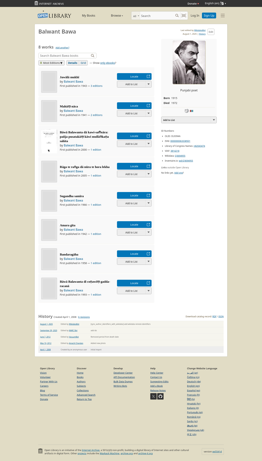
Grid (83, 63)
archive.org (127, 453)
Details (72, 63)
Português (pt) (195, 412)
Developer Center (123, 372)
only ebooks (107, 63)
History (202, 33)
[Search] (157, 15)
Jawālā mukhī (69, 77)
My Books (88, 15)
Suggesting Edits (159, 381)
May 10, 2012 (45, 343)
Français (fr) (193, 394)
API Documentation (124, 377)
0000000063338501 (180, 141)
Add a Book (156, 386)
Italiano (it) (193, 408)
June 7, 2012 (45, 337)
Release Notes (158, 390)
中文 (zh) (191, 434)
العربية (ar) (192, 372)
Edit (211, 32)
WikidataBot (200, 30)
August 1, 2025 (46, 324)
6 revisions (84, 317)
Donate (193, 3)
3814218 (175, 150)
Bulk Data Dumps (123, 381)
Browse (113, 15)
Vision (43, 372)
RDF (214, 316)
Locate (134, 76)
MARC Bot (73, 330)
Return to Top (84, 399)
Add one (178, 172)
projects (82, 453)
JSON (221, 316)
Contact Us (156, 377)
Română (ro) (194, 417)
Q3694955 (180, 155)
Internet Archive (91, 450)
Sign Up (209, 15)
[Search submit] (177, 15)
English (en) (193, 386)
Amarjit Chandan (76, 343)
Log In (195, 15)
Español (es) (193, 390)
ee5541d (217, 451)
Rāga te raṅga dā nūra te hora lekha (85, 167)
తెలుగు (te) (192, 425)
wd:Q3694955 (186, 160)
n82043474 (199, 146)
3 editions (96, 86)
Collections (83, 390)
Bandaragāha (69, 254)
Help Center (156, 372)
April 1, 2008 (45, 349)
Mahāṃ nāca (69, 106)
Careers (44, 386)
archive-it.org (145, 453)
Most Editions (50, 63)
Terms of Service (49, 394)
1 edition (96, 149)
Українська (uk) (195, 430)
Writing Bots (120, 386)
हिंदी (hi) (191, 399)
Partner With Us (48, 381)
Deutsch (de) (194, 381)
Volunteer (45, 377)
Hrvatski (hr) (194, 403)
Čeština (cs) (193, 377)
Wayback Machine (109, 453)
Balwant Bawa (73, 82)
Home (80, 372)
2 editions (96, 115)
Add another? (62, 47)
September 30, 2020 (48, 330)
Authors (81, 381)
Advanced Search (86, 394)
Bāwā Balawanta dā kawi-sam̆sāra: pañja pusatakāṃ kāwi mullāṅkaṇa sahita (84, 136)
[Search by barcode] (183, 15)
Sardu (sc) (192, 421)
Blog (42, 390)
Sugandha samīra (72, 196)
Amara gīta (68, 225)
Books (80, 377)
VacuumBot (74, 337)
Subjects (81, 386)
